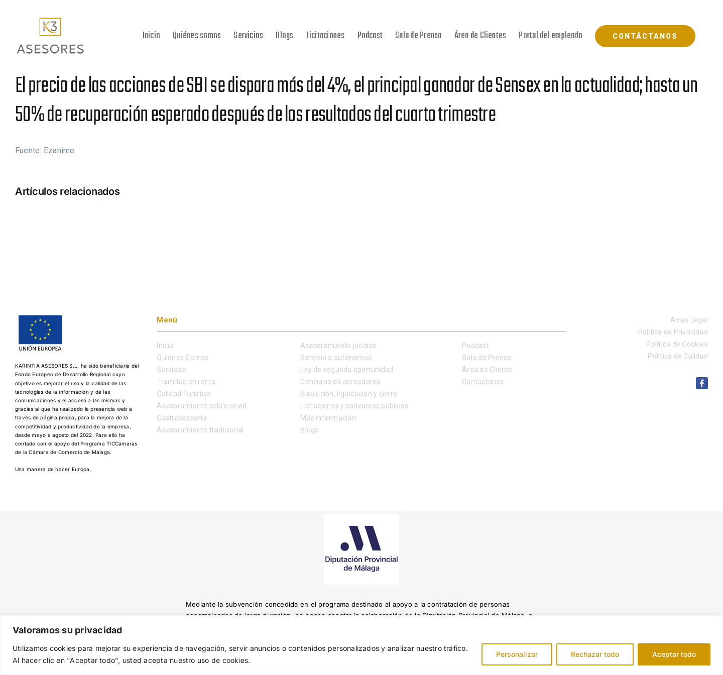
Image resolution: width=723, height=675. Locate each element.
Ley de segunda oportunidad (346, 370)
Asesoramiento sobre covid (202, 406)
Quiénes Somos (182, 358)
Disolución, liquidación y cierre (349, 394)
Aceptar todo (674, 654)
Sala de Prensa (486, 358)
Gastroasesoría (181, 418)
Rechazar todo (595, 654)
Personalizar (517, 654)
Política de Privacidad (673, 332)
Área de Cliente (487, 370)
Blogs (309, 430)
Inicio (165, 346)
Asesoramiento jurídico (338, 346)
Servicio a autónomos (336, 358)
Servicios (171, 370)
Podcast (475, 346)
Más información (328, 418)
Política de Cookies (677, 344)
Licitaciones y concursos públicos (354, 406)
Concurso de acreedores (340, 382)
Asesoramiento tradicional (200, 430)
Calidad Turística (184, 394)
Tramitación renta (186, 382)
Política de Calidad (678, 356)
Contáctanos (483, 382)
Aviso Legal (689, 320)
